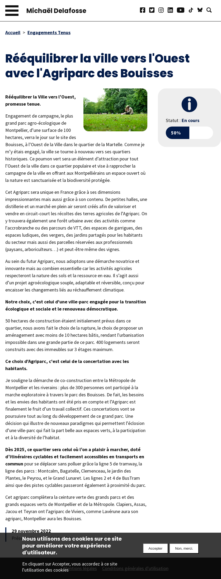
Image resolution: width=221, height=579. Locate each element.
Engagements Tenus (48, 32)
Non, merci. (184, 552)
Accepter (156, 552)
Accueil (12, 32)
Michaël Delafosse (56, 10)
